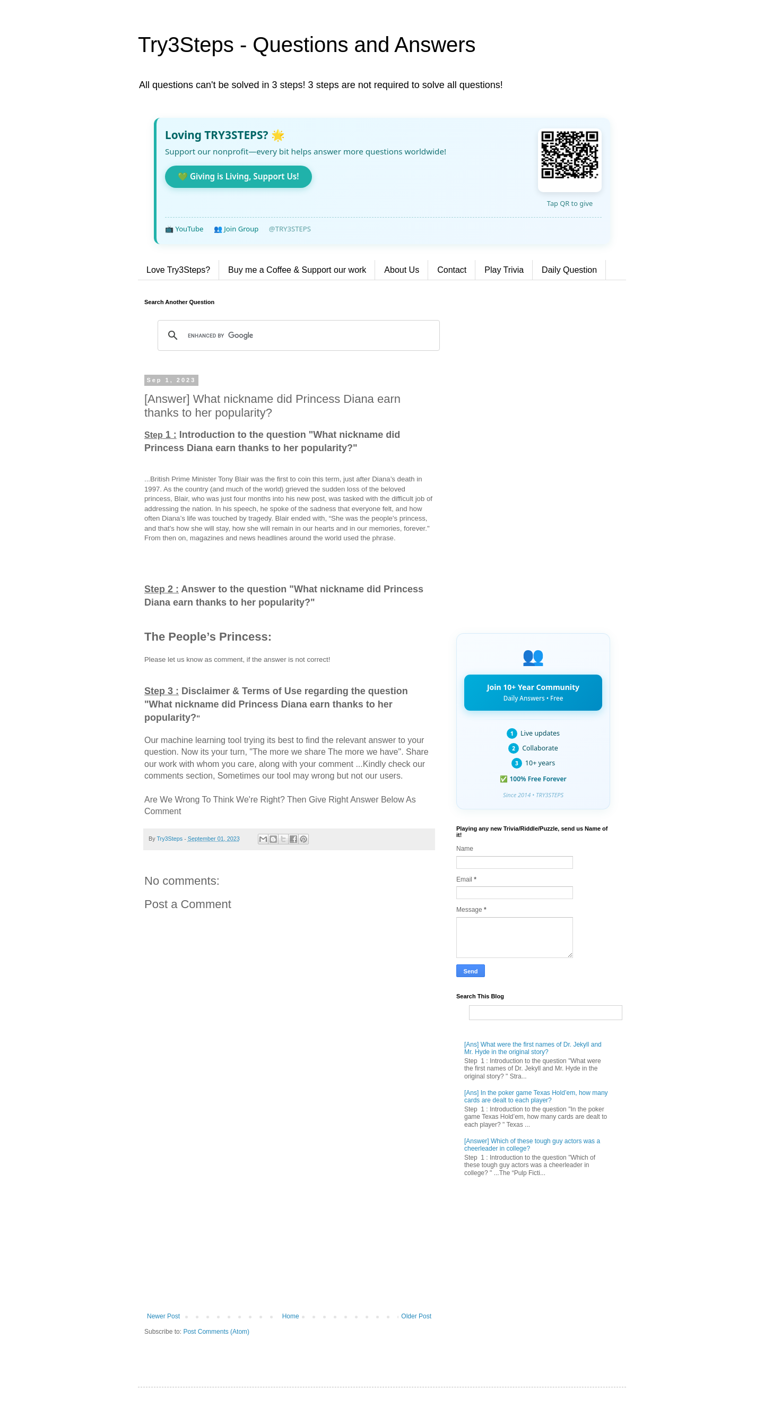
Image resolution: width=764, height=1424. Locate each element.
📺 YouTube (184, 229)
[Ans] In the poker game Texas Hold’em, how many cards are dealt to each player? (536, 1096)
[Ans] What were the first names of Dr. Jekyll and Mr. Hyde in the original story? (533, 1048)
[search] (297, 335)
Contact (451, 269)
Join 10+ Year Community (533, 692)
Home (290, 1316)
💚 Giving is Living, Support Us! (238, 176)
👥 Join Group (236, 229)
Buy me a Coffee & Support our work (297, 269)
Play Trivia (504, 269)
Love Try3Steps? (178, 269)
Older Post (416, 1316)
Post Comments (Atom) (216, 1331)
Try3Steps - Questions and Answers (307, 44)
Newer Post (163, 1316)
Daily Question (569, 269)
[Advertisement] (289, 1225)
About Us (401, 269)
